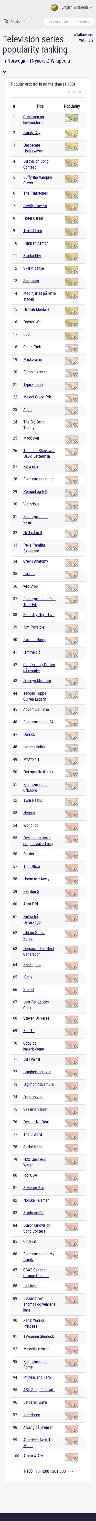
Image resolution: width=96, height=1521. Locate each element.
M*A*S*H (31, 759)
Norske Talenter (36, 1200)
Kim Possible (33, 627)
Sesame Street (35, 1109)
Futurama (30, 466)
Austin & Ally (33, 1456)
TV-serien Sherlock (38, 1336)
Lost (26, 334)
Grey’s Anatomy (35, 561)
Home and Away (36, 879)
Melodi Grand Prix (37, 397)
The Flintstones (35, 193)
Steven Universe (36, 1018)
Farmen (29, 573)
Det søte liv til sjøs (38, 772)
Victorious (31, 504)
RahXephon (32, 964)
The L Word (32, 1134)
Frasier (28, 854)
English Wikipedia (71, 7)
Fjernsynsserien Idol (39, 479)
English (14, 21)
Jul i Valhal (31, 1059)
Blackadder (32, 255)
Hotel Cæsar (33, 218)
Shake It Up (32, 1147)
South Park (32, 347)
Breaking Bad (33, 1187)
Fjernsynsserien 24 (38, 722)
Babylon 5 (31, 891)
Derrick (29, 734)
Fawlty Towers (35, 205)
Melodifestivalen (36, 1349)
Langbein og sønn (37, 1071)
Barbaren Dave (35, 1402)
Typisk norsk (33, 384)
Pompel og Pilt (35, 491)
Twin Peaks (32, 800)
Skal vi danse (33, 268)
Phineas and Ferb (37, 1377)
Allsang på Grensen (38, 1427)
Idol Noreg (31, 1414)
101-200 (42, 1471)
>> (71, 1471)
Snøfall (28, 989)
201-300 (59, 1471)
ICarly (27, 977)
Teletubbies (32, 230)
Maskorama (32, 359)
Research (84, 21)
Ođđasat (29, 1241)
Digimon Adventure (38, 1084)
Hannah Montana (36, 309)
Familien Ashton (35, 243)
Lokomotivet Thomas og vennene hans (39, 1304)
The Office (31, 866)
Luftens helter (34, 747)
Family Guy (31, 132)
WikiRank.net (83, 34)
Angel (27, 409)
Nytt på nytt (32, 532)
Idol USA (30, 1175)
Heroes (29, 812)
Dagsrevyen (32, 1096)
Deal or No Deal (36, 1121)
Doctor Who (32, 322)
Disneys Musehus (37, 680)
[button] (69, 92)
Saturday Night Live (39, 614)
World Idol (31, 825)
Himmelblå (31, 652)
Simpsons (31, 280)
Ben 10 (29, 1030)
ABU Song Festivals (39, 1389)
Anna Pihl (30, 904)
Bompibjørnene (35, 372)
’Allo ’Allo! (30, 586)
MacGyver (31, 438)
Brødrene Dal (33, 1212)
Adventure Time (36, 709)
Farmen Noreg (34, 639)
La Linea (30, 1285)
